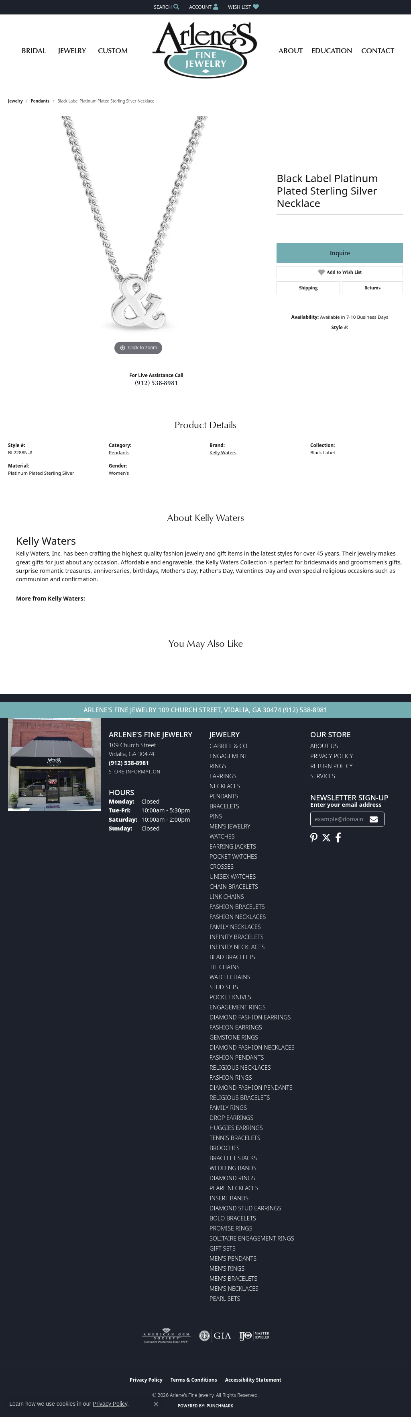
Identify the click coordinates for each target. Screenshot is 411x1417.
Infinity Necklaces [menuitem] (237, 947)
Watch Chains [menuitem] (230, 977)
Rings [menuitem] (218, 766)
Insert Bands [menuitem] (229, 1198)
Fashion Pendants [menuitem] (237, 1057)
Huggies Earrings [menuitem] (236, 1128)
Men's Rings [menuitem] (227, 1268)
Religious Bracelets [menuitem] (240, 1097)
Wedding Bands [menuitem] (233, 1168)
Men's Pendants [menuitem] (233, 1258)
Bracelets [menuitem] (224, 806)
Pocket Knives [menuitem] (230, 997)
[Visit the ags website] (166, 1336)
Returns (372, 287)
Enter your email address (345, 804)
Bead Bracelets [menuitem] (232, 957)
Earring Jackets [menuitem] (233, 846)
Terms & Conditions (194, 1379)
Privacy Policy (331, 756)
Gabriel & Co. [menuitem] (229, 746)
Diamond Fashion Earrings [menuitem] (250, 1017)
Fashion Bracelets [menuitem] (237, 906)
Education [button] (331, 50)
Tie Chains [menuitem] (225, 967)
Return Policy (331, 766)
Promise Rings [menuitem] (231, 1228)
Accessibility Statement (253, 1379)
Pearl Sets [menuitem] (225, 1298)
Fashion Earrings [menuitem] (236, 1027)
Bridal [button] (34, 50)
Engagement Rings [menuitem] (238, 1007)
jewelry (15, 101)
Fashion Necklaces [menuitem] (238, 917)
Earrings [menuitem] (223, 776)
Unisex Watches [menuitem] (233, 876)
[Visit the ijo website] (254, 1336)
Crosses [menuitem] (222, 866)
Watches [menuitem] (222, 836)
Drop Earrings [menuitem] (231, 1118)
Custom (113, 50)
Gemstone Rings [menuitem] (234, 1037)
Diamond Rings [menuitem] (232, 1178)
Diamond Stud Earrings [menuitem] (245, 1208)
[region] (138, 236)
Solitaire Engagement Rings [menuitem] (252, 1238)
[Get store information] (135, 771)
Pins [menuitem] (216, 816)
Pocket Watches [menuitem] (233, 856)
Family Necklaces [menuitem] (235, 927)
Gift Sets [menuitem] (223, 1248)
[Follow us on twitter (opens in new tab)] (326, 838)
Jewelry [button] (72, 50)
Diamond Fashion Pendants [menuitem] (251, 1087)
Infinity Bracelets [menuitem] (237, 937)
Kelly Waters (223, 452)
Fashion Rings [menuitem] (231, 1077)
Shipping (308, 287)
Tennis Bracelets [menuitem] (235, 1138)
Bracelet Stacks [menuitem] (233, 1158)
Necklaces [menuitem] (225, 786)
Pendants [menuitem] (224, 796)
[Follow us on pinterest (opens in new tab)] (313, 838)
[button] (165, 7)
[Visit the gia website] (215, 1336)
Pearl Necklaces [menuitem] (234, 1188)
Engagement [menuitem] (228, 756)
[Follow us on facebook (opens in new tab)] (338, 838)
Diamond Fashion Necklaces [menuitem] (252, 1047)
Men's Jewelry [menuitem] (230, 826)
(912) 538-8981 (156, 382)
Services (322, 776)
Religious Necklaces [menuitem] (240, 1067)
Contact (377, 50)
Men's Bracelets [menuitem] (233, 1278)
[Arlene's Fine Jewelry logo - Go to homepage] (206, 50)
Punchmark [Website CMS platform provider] (220, 1406)
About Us (324, 746)
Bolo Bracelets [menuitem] (233, 1218)
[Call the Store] (129, 763)
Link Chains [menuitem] (227, 896)
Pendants (40, 101)
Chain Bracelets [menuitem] (234, 886)
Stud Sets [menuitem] (224, 987)
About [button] (291, 50)
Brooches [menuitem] (225, 1148)
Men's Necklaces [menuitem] (234, 1288)
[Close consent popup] (156, 1404)
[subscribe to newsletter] (373, 819)
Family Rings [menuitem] (228, 1107)
